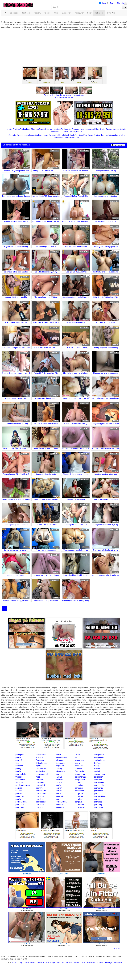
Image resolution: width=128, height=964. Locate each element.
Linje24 (9, 129)
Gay (111, 3)
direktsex (19, 766)
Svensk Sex (92, 135)
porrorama (79, 805)
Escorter (52, 135)
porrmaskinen (100, 796)
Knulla (107, 135)
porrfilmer (40, 796)
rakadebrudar (61, 757)
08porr (77, 755)
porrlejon (19, 768)
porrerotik (59, 796)
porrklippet (98, 807)
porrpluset (79, 796)
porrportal (79, 794)
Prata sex (49, 129)
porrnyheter (80, 807)
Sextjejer (123, 129)
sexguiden (98, 777)
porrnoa (78, 782)
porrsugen (20, 796)
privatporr (59, 760)
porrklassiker (99, 785)
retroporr (39, 780)
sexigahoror (99, 755)
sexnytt (78, 763)
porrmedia (98, 791)
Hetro (104, 3)
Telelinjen (16, 129)
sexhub (97, 768)
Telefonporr (76, 129)
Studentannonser (41, 135)
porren (58, 799)
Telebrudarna (25, 129)
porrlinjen (98, 799)
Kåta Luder (12, 135)
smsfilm (39, 757)
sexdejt (19, 791)
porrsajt (19, 794)
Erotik (67, 135)
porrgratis (40, 782)
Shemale (120, 3)
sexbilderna (41, 755)
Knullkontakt (60, 135)
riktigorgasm (60, 763)
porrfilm (19, 757)
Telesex (42, 129)
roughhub (59, 766)
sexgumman (99, 774)
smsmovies (20, 780)
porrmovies (99, 782)
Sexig (96, 766)
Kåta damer (74, 138)
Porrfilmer (101, 135)
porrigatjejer (41, 802)
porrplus (78, 799)
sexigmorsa (80, 774)
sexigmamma (80, 777)
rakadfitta (59, 780)
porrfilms (39, 788)
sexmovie (79, 766)
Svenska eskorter (112, 129)
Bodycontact (77, 131)
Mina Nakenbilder (87, 129)
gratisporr (20, 755)
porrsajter (79, 785)
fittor (17, 763)
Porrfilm (58, 782)
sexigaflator (99, 757)
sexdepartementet (23, 785)
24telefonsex (41, 763)
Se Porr (97, 763)
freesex (19, 777)
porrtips (58, 774)
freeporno (40, 760)
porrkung (98, 802)
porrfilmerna (41, 791)
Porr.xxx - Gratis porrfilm (64, 97)
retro (38, 777)
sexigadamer (99, 760)
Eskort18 (68, 131)
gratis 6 (19, 760)
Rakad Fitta (83, 135)
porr (96, 794)
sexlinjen (78, 768)
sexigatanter (80, 780)
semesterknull (42, 774)
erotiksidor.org (17, 963)
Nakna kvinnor (29, 135)
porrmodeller (21, 774)
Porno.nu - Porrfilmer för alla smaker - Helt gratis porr (64, 95)
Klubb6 (62, 131)
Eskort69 (20, 135)
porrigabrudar (21, 802)
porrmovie (98, 788)
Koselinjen (57, 129)
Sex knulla (79, 771)
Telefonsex (35, 129)
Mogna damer (64, 138)
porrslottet (59, 807)
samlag (58, 768)
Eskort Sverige (99, 129)
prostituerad (41, 768)
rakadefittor (60, 771)
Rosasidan (55, 131)
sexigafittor (79, 760)
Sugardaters (115, 135)
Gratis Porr (74, 135)
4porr (38, 766)
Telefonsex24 (66, 129)
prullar (58, 755)
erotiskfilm (40, 771)
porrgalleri (40, 785)
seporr (77, 757)
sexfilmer (98, 780)
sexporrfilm (79, 791)
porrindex (59, 805)
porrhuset (20, 805)
